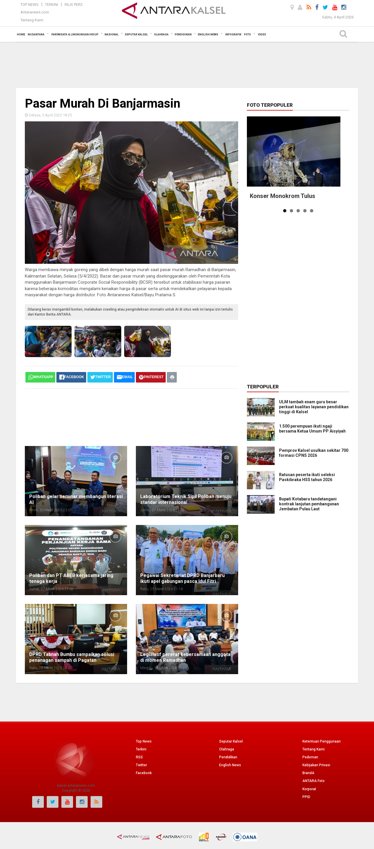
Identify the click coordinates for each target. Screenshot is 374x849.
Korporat (309, 789)
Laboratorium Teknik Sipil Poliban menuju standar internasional (185, 499)
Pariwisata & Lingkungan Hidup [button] (74, 34)
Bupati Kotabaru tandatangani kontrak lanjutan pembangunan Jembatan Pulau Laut (297, 501)
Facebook (144, 773)
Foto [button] (247, 34)
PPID (306, 797)
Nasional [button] (112, 34)
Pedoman (310, 757)
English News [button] (208, 34)
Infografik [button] (233, 34)
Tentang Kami (31, 20)
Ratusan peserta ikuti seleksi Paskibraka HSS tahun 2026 (307, 477)
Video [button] (262, 34)
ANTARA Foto (313, 781)
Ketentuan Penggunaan (321, 741)
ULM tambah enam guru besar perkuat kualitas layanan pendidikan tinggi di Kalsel (314, 406)
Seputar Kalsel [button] (136, 34)
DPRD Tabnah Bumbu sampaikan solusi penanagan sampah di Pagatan (71, 657)
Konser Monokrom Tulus (282, 195)
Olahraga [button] (161, 34)
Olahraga (226, 749)
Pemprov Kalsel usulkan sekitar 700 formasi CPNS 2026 (313, 453)
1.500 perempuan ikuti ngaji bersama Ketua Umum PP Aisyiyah (312, 428)
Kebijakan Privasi (316, 765)
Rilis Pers (74, 4)
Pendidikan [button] (183, 34)
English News (230, 765)
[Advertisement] (187, 64)
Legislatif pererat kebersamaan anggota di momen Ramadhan (185, 657)
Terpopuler (263, 387)
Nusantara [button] (36, 34)
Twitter (141, 765)
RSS (139, 757)
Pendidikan (228, 757)
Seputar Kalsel (231, 741)
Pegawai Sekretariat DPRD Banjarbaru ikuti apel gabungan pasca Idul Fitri (182, 578)
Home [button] (21, 34)
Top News (29, 4)
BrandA (308, 773)
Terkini (51, 4)
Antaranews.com (34, 12)
